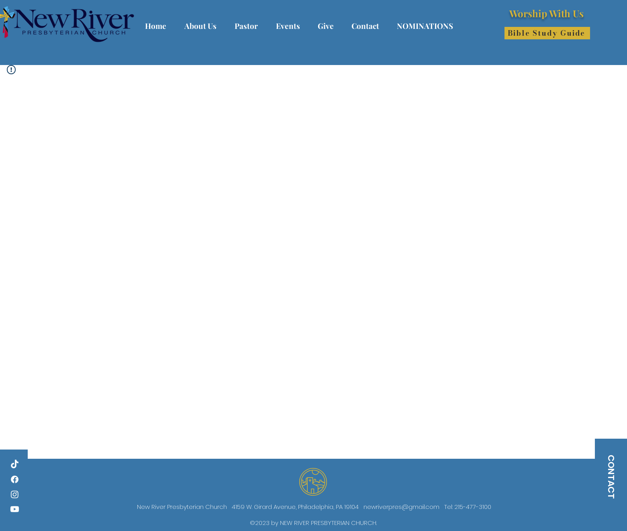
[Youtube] (15, 509)
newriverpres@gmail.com (401, 507)
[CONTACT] (611, 477)
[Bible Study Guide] (547, 33)
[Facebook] (15, 479)
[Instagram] (15, 494)
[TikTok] (15, 465)
